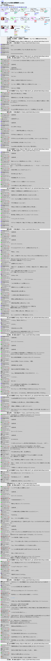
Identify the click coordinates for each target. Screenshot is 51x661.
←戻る (2, 1)
